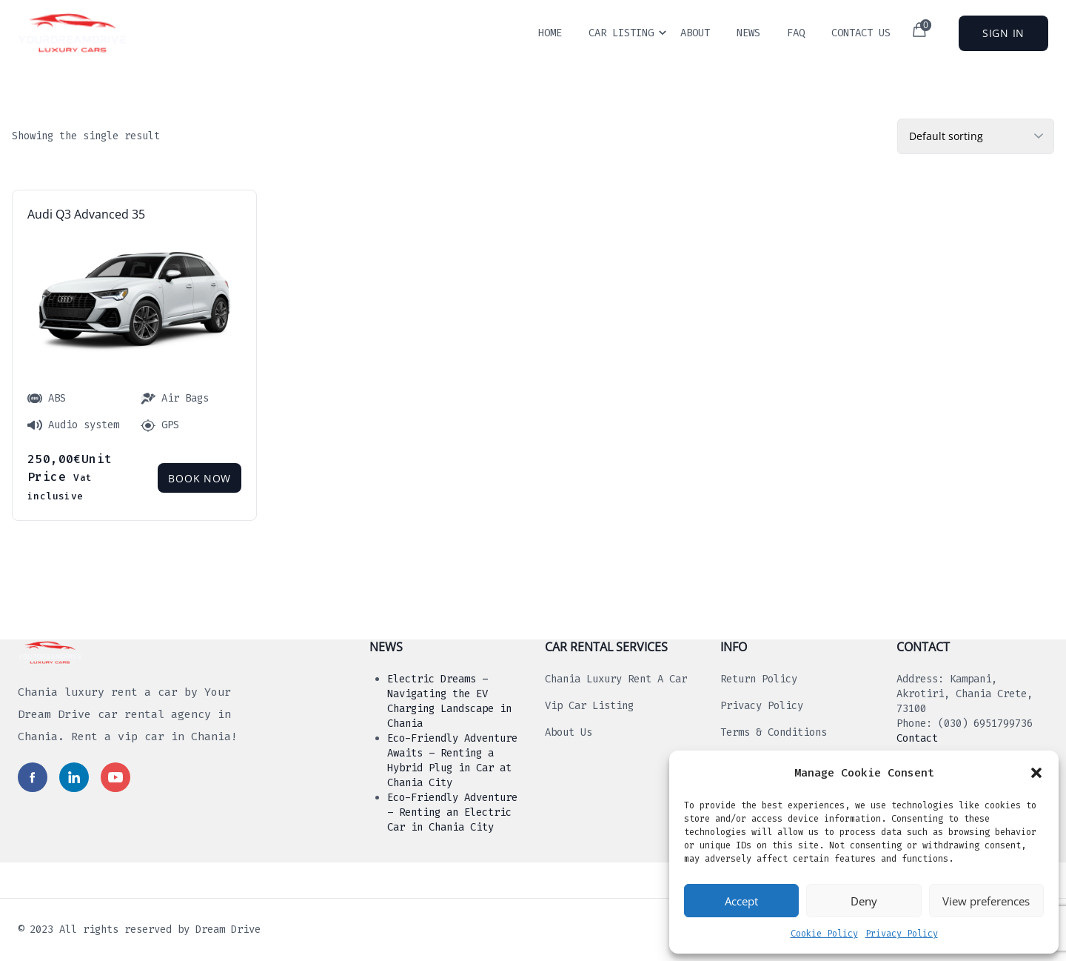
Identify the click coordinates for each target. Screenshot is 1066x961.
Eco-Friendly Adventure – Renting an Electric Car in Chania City (452, 812)
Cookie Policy (824, 934)
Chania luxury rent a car (616, 679)
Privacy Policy (901, 934)
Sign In (1003, 33)
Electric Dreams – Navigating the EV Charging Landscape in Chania (449, 701)
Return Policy (758, 679)
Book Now (199, 478)
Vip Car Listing (589, 706)
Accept (741, 901)
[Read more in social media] (32, 777)
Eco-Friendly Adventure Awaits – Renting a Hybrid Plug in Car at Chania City (452, 760)
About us (568, 732)
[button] (1036, 772)
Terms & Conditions (773, 732)
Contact (917, 738)
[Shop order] (975, 136)
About (695, 33)
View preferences (986, 901)
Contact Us (861, 33)
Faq (796, 33)
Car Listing (621, 33)
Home (550, 33)
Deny (864, 901)
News (748, 33)
